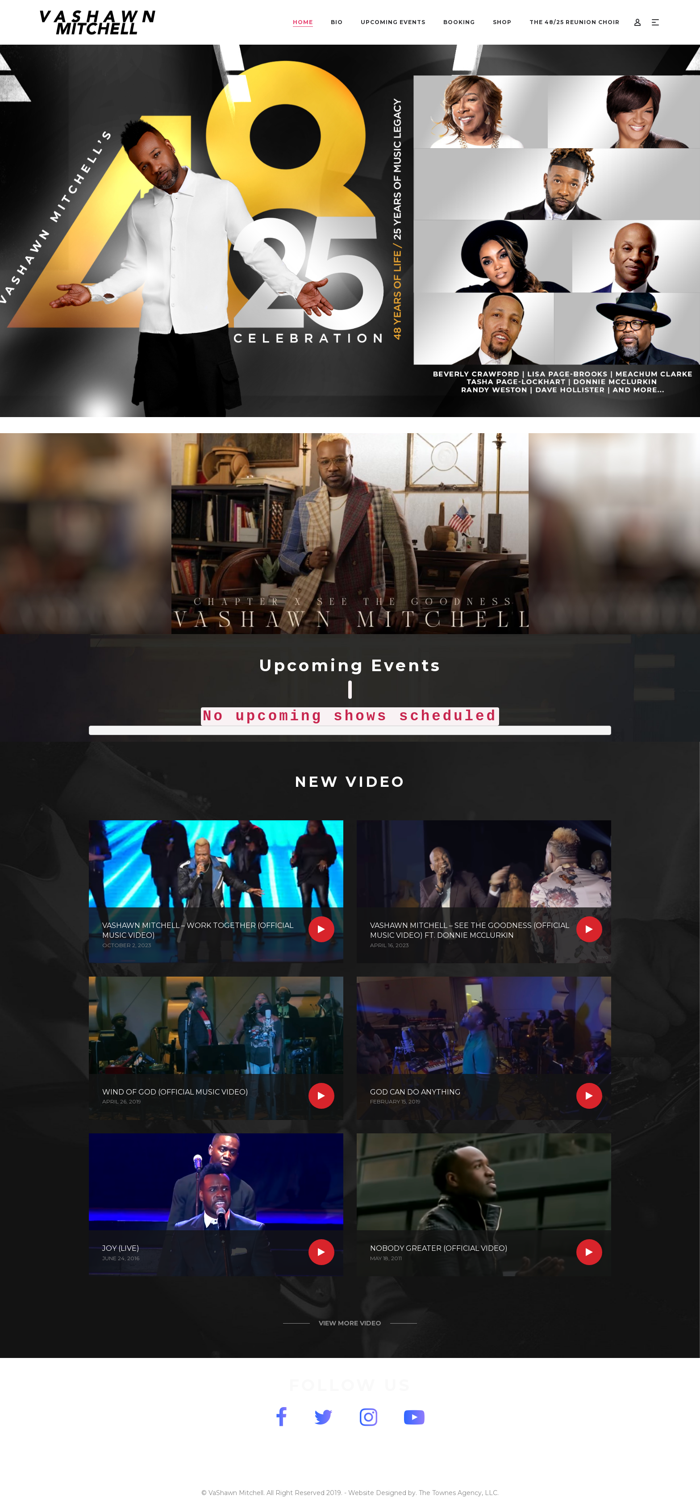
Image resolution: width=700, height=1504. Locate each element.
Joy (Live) (120, 1248)
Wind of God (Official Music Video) (175, 1092)
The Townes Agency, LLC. (459, 1493)
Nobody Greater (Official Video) (439, 1248)
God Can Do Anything (415, 1092)
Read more (321, 929)
